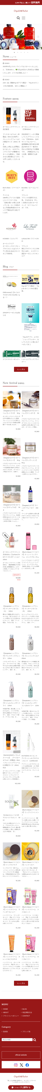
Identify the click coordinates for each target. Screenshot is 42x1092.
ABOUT (5, 1012)
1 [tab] (14, 52)
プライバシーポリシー (10, 1016)
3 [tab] (21, 52)
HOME (5, 1009)
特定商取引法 (26, 1012)
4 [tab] (24, 52)
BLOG (24, 1009)
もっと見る (21, 369)
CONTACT (25, 1016)
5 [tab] (28, 52)
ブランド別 (26, 1031)
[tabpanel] (21, 37)
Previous (4, 37)
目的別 (5, 1031)
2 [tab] (18, 52)
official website (21, 1055)
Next (38, 37)
